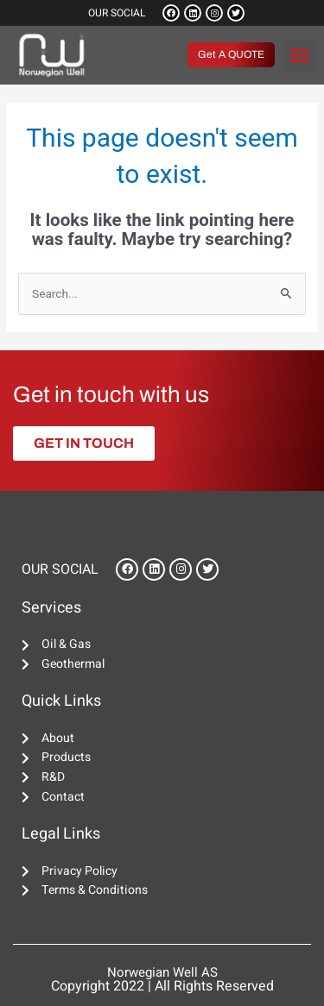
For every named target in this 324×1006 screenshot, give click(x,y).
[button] (299, 55)
